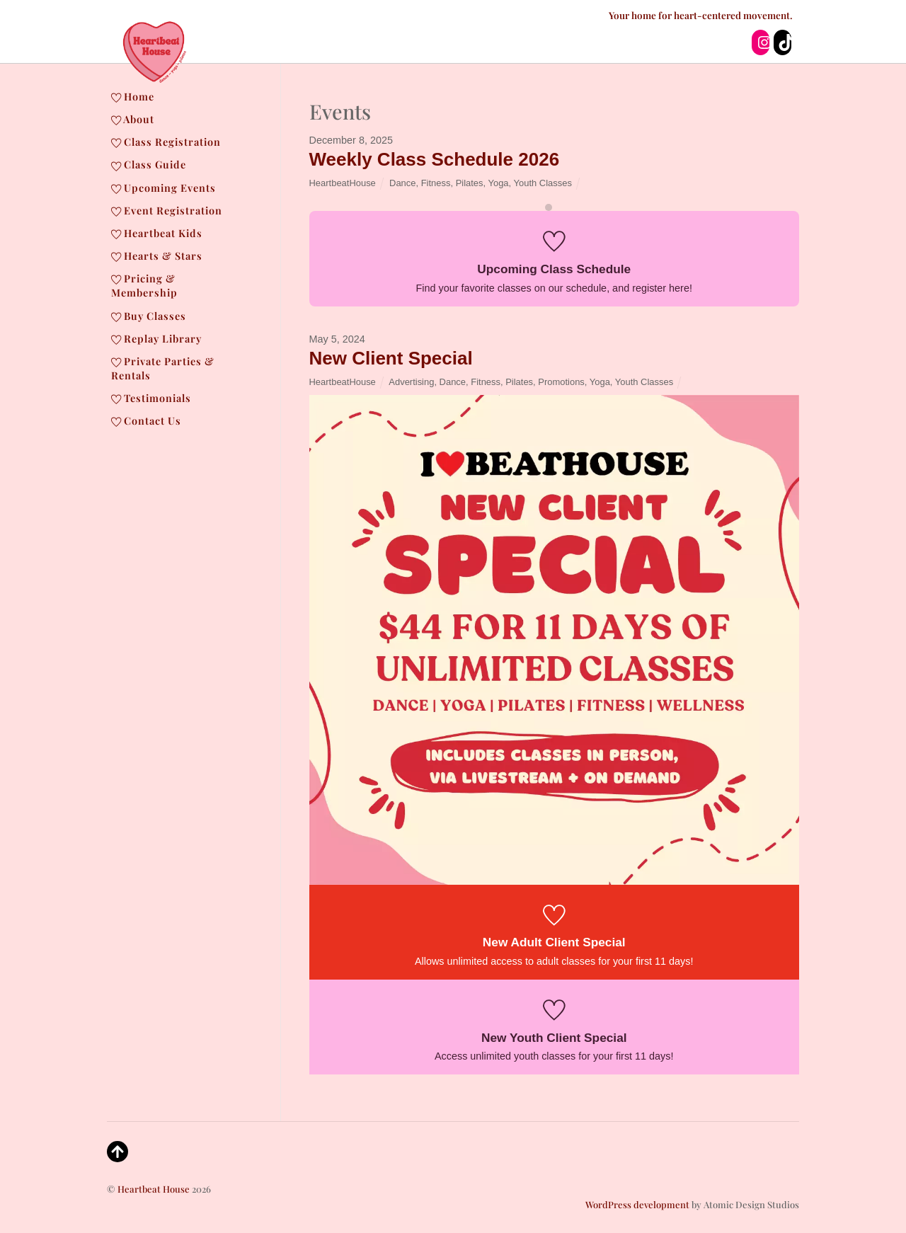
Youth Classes (543, 183)
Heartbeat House (153, 1189)
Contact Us (146, 420)
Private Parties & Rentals (162, 368)
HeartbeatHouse (342, 183)
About (132, 119)
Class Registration (166, 141)
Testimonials (151, 398)
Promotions (561, 382)
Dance (402, 183)
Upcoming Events (163, 187)
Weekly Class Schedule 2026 (434, 159)
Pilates (469, 183)
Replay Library (156, 338)
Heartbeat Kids (156, 233)
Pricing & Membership (144, 285)
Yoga (498, 183)
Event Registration (166, 210)
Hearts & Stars (156, 255)
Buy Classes (148, 316)
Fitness (436, 183)
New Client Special (391, 358)
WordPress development (637, 1204)
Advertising (411, 382)
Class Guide (148, 164)
